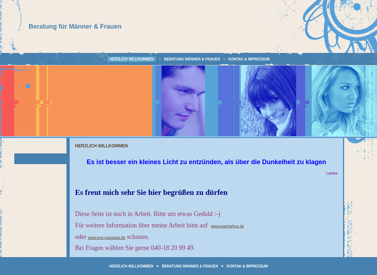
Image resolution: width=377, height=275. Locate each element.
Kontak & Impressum (248, 59)
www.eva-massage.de (106, 237)
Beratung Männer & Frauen (192, 59)
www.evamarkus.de (227, 226)
